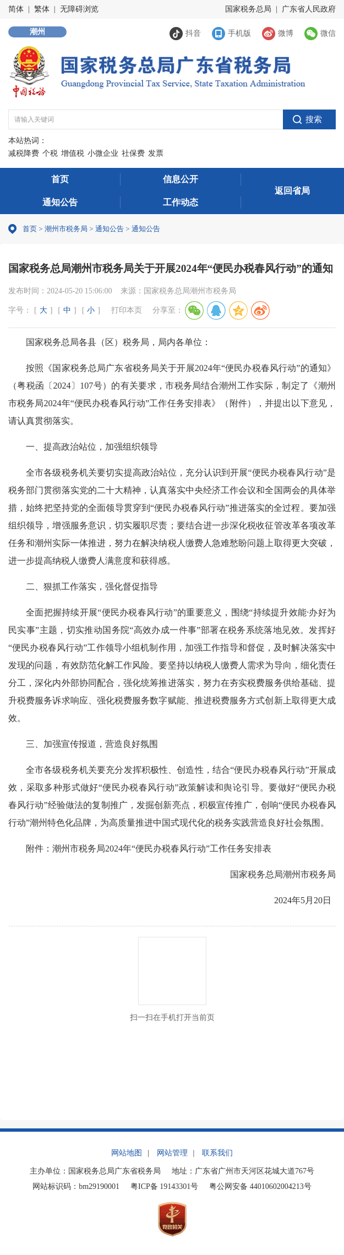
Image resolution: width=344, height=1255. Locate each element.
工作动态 (180, 202)
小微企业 (103, 153)
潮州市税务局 (66, 229)
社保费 (133, 153)
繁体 (42, 9)
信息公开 (180, 179)
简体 (16, 9)
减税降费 (23, 153)
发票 (155, 153)
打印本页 (126, 310)
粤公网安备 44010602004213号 (260, 1186)
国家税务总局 (248, 9)
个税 (50, 153)
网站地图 (126, 1153)
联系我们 (217, 1153)
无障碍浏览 (79, 9)
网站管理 (172, 1153)
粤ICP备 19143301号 (164, 1186)
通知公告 (60, 202)
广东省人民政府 (309, 9)
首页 (60, 179)
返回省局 (292, 190)
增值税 (72, 153)
